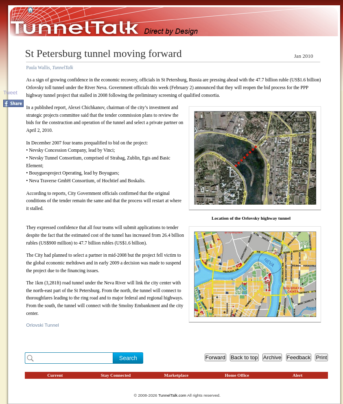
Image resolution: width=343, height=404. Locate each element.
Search (128, 358)
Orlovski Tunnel (42, 325)
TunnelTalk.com (172, 395)
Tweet (10, 93)
